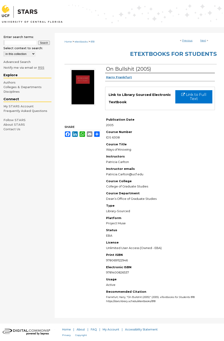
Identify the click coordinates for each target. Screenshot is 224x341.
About (81, 329)
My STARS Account (18, 106)
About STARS (14, 124)
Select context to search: (23, 48)
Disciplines (11, 91)
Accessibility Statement (141, 329)
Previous (187, 40)
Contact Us (11, 129)
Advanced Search (17, 62)
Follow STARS (14, 120)
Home (68, 41)
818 (92, 41)
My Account (111, 329)
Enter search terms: (18, 37)
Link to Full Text (193, 96)
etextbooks (81, 41)
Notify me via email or (23, 67)
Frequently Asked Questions (25, 111)
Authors (9, 82)
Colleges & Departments (22, 87)
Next (203, 40)
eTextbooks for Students (173, 54)
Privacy (66, 335)
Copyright (81, 335)
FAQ (94, 329)
